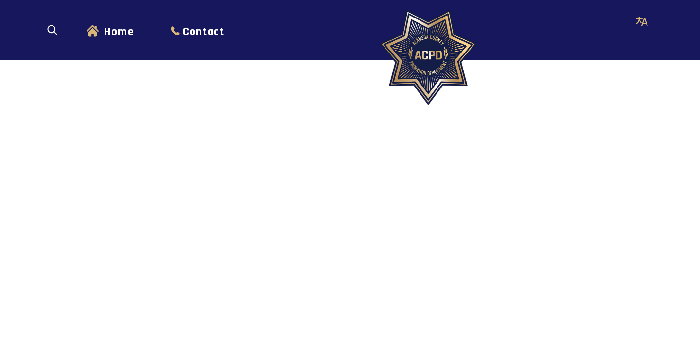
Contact (203, 31)
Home (119, 31)
